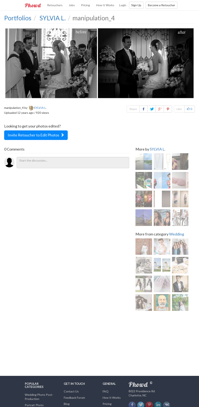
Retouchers (55, 5)
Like (179, 109)
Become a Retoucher (161, 5)
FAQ (105, 391)
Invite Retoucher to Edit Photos (36, 135)
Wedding (176, 234)
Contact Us (71, 391)
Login (122, 5)
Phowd (33, 5)
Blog (67, 404)
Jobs (72, 5)
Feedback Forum (74, 397)
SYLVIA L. (157, 149)
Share (133, 109)
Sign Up (136, 5)
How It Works (105, 5)
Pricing (85, 5)
